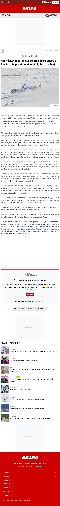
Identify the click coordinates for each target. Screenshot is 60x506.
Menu (6, 15)
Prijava (55, 2)
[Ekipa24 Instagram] (8, 2)
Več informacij (30, 289)
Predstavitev (18, 463)
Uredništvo (26, 463)
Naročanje (34, 463)
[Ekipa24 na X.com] (5, 2)
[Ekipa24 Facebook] (2, 2)
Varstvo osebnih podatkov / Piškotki (30, 466)
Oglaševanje (42, 463)
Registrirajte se (39, 301)
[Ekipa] (29, 8)
